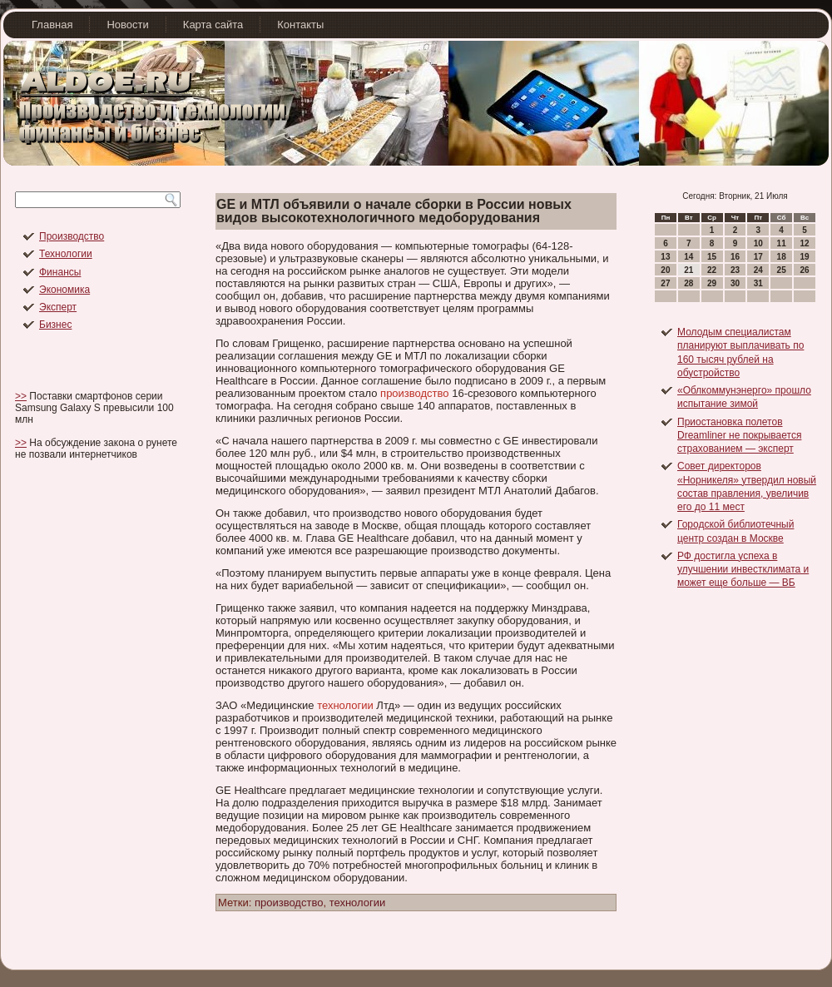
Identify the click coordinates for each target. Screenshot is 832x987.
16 (735, 256)
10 (758, 243)
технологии (345, 705)
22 (711, 270)
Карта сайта (213, 24)
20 (665, 270)
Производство (71, 236)
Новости (127, 24)
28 (688, 283)
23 (735, 270)
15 (711, 256)
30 (735, 283)
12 (804, 243)
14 (688, 256)
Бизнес (55, 324)
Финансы (60, 272)
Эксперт (58, 307)
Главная (52, 24)
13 (665, 256)
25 (781, 270)
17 (758, 256)
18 (781, 256)
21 (688, 270)
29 (711, 283)
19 (804, 256)
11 (781, 243)
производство (414, 393)
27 (665, 283)
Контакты (300, 24)
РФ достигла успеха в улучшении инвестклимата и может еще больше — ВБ (743, 569)
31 (758, 283)
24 (758, 270)
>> (21, 396)
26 (804, 270)
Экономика (64, 289)
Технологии (65, 254)
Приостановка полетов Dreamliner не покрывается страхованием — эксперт (739, 435)
